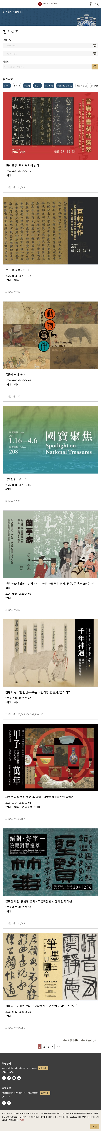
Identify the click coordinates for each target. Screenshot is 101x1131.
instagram (9, 1078)
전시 (10, 11)
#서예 (7, 85)
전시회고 (19, 11)
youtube (14, 1078)
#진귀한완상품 (64, 85)
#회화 (17, 85)
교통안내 (42, 1068)
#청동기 (49, 85)
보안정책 (20, 1120)
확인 (94, 1126)
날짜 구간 (7, 40)
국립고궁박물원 (47, 4)
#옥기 (37, 85)
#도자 (27, 85)
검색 (95, 66)
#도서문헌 (82, 85)
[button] (90, 4)
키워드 (6, 61)
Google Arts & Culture (19, 1078)
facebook (4, 1078)
